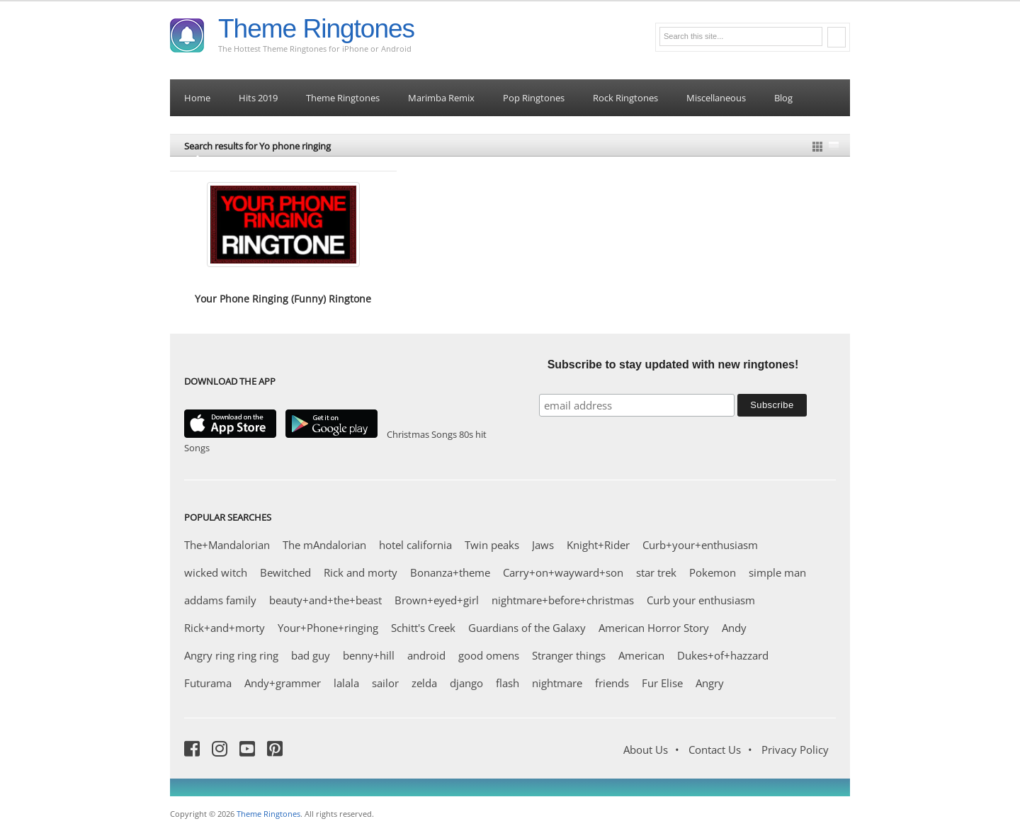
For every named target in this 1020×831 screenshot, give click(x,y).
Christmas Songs (422, 434)
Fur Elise (662, 683)
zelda (424, 683)
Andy (734, 628)
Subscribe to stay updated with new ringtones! (673, 364)
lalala (346, 683)
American (641, 655)
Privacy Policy (795, 749)
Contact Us (714, 749)
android (426, 655)
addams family (220, 600)
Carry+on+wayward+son (563, 572)
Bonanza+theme (450, 572)
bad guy (310, 655)
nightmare (557, 683)
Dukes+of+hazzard (723, 655)
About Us (645, 749)
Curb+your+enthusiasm (700, 545)
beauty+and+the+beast (325, 600)
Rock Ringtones (625, 97)
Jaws (543, 545)
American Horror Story (654, 628)
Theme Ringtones (316, 28)
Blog (783, 97)
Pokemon (712, 572)
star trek (656, 572)
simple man (777, 572)
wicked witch (215, 572)
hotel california (415, 545)
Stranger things (569, 655)
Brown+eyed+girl (437, 600)
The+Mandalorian (227, 545)
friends (612, 683)
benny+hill (369, 655)
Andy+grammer (282, 683)
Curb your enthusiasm (701, 600)
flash (507, 683)
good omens (488, 655)
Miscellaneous (716, 97)
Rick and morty (360, 572)
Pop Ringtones (534, 97)
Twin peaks (492, 545)
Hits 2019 (258, 97)
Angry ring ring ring (231, 655)
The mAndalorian (324, 545)
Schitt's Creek (423, 628)
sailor (385, 683)
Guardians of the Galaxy (527, 628)
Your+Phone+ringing (328, 628)
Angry (710, 683)
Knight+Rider (598, 545)
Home (197, 97)
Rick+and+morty (224, 628)
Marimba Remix (441, 97)
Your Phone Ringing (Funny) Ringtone (283, 298)
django (466, 683)
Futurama (208, 683)
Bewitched (285, 572)
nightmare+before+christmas (563, 600)
